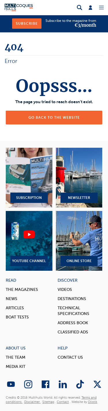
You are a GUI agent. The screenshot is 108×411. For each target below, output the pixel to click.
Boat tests (17, 317)
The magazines (22, 289)
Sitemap (48, 402)
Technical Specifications (73, 311)
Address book (73, 323)
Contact (63, 402)
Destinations (72, 299)
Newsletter (79, 178)
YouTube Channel (29, 241)
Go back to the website (54, 118)
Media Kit (15, 366)
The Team (15, 357)
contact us (70, 357)
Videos (65, 289)
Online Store (79, 241)
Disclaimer (32, 402)
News (11, 299)
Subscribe (27, 24)
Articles (15, 308)
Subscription (29, 178)
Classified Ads (73, 332)
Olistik (92, 402)
